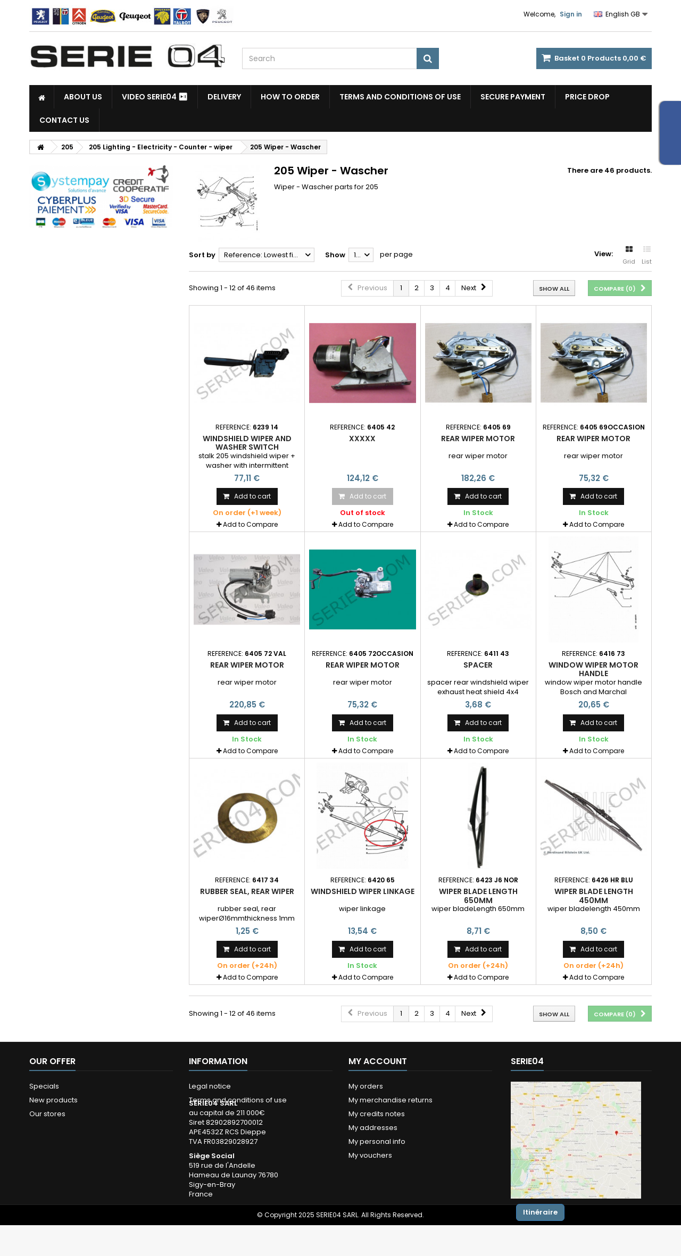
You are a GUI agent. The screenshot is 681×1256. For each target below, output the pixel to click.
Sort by (202, 255)
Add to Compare (250, 524)
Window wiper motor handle (593, 669)
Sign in (571, 14)
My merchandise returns (390, 1100)
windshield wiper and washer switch (247, 442)
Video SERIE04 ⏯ (155, 96)
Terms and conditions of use (400, 96)
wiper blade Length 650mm (478, 895)
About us (83, 96)
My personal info (376, 1141)
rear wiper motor (478, 438)
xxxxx (362, 438)
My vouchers (370, 1155)
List (647, 256)
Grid (628, 256)
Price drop (587, 96)
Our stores (47, 1114)
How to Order (290, 96)
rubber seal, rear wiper (247, 891)
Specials (44, 1086)
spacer (478, 665)
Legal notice (210, 1086)
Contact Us (64, 120)
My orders (365, 1086)
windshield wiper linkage (362, 891)
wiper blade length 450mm (593, 895)
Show (335, 255)
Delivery (224, 96)
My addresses (372, 1128)
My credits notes (376, 1114)
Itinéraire (540, 1212)
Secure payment (512, 96)
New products (53, 1100)
